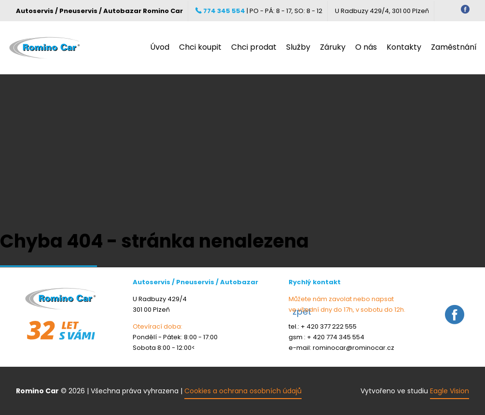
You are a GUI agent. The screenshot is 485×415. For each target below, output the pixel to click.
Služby (298, 47)
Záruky (333, 47)
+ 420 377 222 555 (329, 326)
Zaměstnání (454, 47)
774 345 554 (220, 10)
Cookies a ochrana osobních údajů (243, 391)
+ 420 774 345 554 (335, 337)
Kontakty (404, 47)
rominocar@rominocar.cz (353, 347)
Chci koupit (200, 47)
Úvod (159, 47)
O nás (366, 47)
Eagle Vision (449, 391)
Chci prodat (254, 47)
